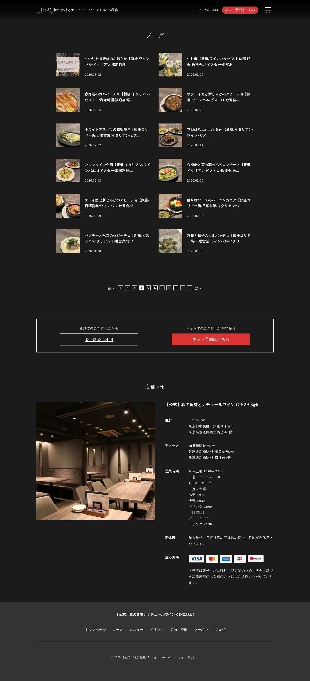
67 (189, 288)
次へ (198, 288)
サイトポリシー (188, 657)
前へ (111, 288)
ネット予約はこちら (240, 10)
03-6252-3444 (208, 10)
